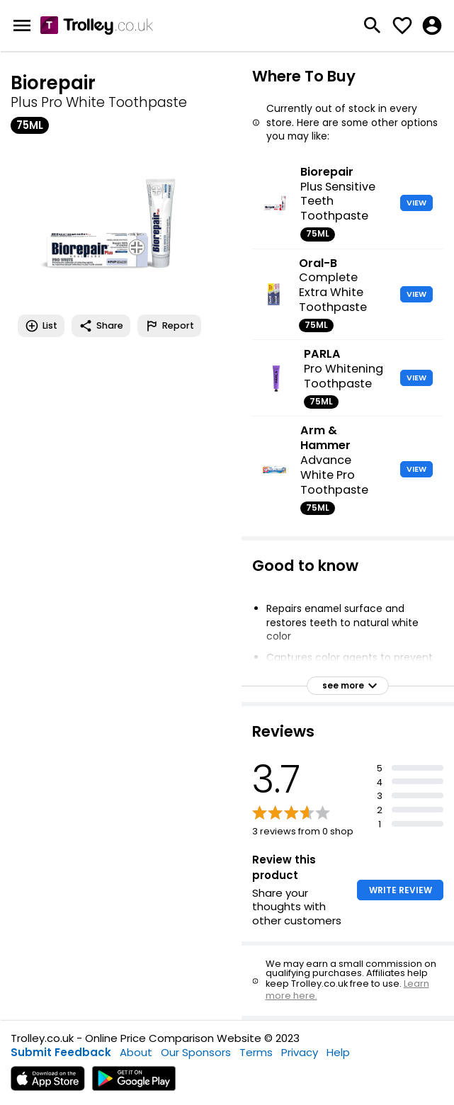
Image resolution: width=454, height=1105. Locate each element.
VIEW (416, 202)
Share (101, 326)
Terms (256, 1052)
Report (169, 326)
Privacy (299, 1052)
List (41, 326)
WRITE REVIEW (400, 890)
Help (338, 1052)
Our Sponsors (196, 1052)
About (136, 1052)
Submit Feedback (61, 1052)
